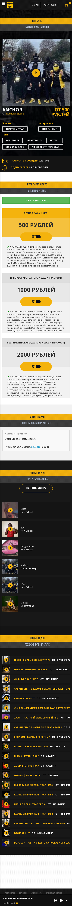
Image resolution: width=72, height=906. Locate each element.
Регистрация (50, 4)
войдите (35, 446)
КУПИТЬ (36, 237)
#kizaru (54, 140)
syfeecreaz (64, 659)
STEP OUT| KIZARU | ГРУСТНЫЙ (32, 736)
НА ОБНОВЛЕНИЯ (25, 167)
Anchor (24, 565)
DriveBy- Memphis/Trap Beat (31, 669)
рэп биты (37, 21)
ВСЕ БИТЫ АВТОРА (36, 488)
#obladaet (12, 140)
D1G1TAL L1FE (22, 833)
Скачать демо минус (36, 200)
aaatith (60, 746)
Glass (23, 508)
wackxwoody (50, 698)
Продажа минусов (54, 893)
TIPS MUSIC (52, 679)
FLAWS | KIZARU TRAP (26, 756)
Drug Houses (27, 546)
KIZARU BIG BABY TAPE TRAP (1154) (33, 794)
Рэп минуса (10, 893)
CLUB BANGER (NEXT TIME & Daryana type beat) (42, 708)
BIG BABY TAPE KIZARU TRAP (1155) (33, 784)
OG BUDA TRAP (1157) (26, 679)
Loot (23, 583)
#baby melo (34, 140)
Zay (22, 527)
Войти (35, 4)
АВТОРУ (26, 160)
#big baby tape (15, 146)
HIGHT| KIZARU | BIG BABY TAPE (32, 659)
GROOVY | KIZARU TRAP (27, 775)
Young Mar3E (45, 833)
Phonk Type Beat (24, 698)
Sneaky (24, 602)
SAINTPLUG (62, 669)
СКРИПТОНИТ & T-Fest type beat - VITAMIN (39, 823)
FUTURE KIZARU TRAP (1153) (30, 804)
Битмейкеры (36, 893)
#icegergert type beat (45, 146)
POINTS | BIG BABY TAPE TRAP (31, 746)
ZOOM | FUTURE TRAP (26, 765)
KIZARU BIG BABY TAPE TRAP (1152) (33, 813)
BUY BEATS (23, 893)
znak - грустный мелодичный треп (36, 717)
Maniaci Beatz (15, 113)
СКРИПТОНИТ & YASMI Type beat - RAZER (38, 727)
